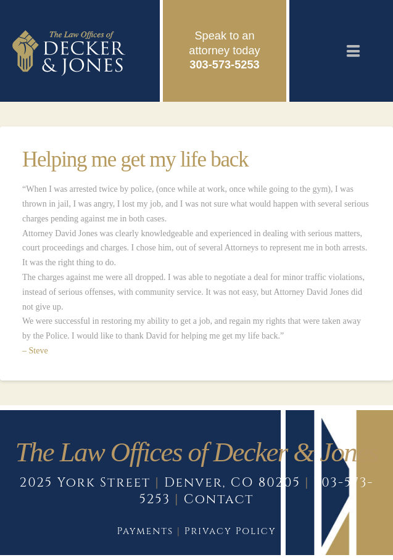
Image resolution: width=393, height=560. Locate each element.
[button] (353, 50)
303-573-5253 (224, 65)
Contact (219, 499)
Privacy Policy (230, 531)
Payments (145, 531)
